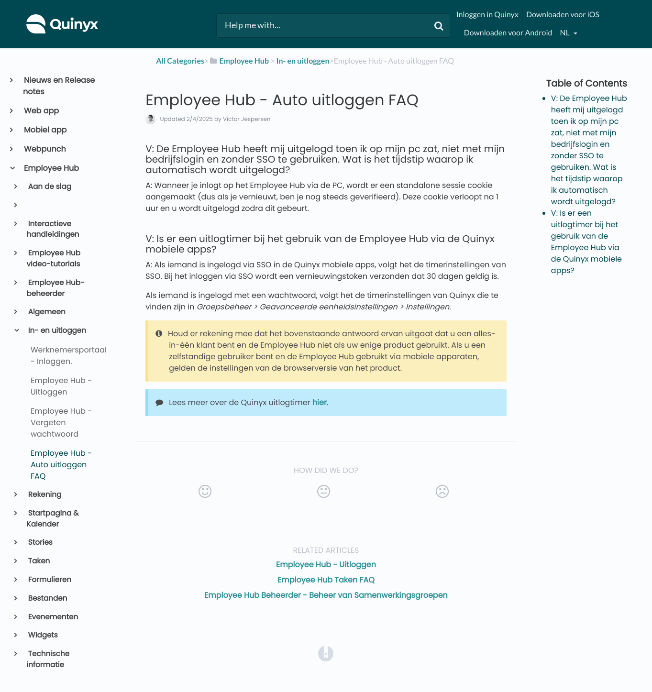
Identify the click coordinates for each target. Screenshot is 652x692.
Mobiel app (44, 129)
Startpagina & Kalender (53, 518)
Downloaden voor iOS (562, 14)
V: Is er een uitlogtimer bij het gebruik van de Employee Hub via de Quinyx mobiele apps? (586, 242)
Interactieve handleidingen (53, 229)
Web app (41, 110)
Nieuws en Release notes (59, 86)
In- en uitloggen (56, 331)
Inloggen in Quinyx (487, 14)
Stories (40, 543)
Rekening (44, 495)
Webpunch (44, 148)
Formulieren (49, 580)
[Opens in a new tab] (325, 653)
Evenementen (52, 617)
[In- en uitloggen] (303, 61)
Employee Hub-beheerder (56, 288)
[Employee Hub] (239, 61)
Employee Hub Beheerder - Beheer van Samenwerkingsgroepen (326, 595)
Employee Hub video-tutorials (53, 258)
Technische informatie (48, 659)
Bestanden (47, 598)
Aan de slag (49, 187)
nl (565, 32)
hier (319, 402)
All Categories (180, 61)
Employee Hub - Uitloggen (326, 564)
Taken (38, 561)
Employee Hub (51, 168)
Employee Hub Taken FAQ (326, 579)
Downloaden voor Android (508, 32)
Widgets (42, 635)
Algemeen (46, 312)
